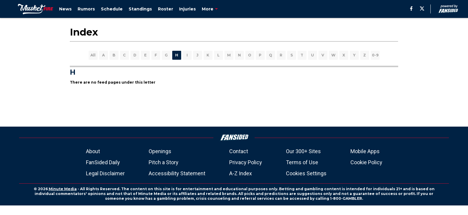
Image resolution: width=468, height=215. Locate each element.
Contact (238, 151)
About (93, 151)
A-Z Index (240, 173)
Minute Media (63, 189)
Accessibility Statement (177, 173)
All (93, 55)
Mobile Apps (365, 151)
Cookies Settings (306, 173)
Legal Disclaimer (105, 173)
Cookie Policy (366, 162)
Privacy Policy (245, 162)
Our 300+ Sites (303, 151)
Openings (160, 151)
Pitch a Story (163, 162)
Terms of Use (302, 162)
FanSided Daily (103, 162)
